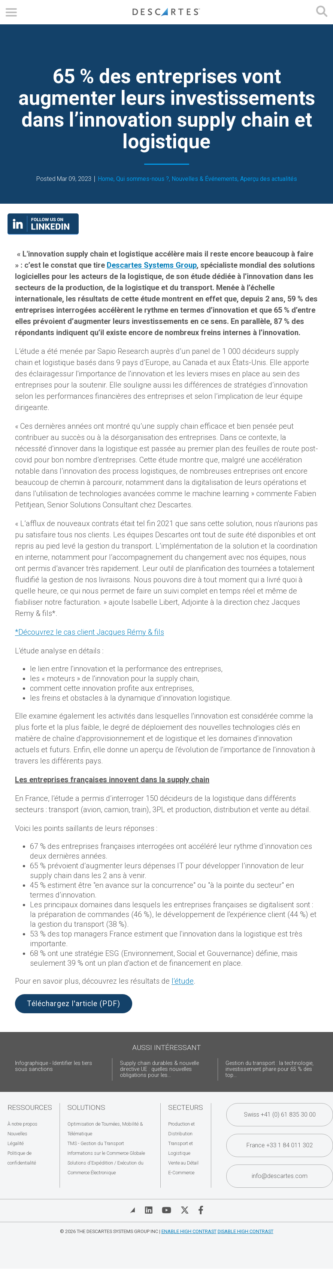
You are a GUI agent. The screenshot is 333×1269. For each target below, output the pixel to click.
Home (105, 179)
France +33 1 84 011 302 (279, 1145)
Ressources (29, 1107)
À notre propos (22, 1124)
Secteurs (185, 1107)
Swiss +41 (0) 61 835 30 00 (280, 1114)
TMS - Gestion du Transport (95, 1143)
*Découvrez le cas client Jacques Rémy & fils (89, 632)
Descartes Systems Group (152, 265)
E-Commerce (181, 1172)
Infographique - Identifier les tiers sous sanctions (53, 1066)
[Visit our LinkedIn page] (43, 232)
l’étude (183, 981)
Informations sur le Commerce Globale (106, 1153)
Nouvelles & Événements (204, 179)
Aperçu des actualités (268, 179)
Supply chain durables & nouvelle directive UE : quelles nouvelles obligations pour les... (159, 1069)
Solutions (86, 1107)
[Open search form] (321, 12)
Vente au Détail (183, 1163)
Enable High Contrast (189, 1231)
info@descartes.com (280, 1176)
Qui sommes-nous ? (142, 179)
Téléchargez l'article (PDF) (73, 1003)
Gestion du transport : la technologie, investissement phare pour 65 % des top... (269, 1069)
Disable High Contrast (245, 1231)
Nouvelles (17, 1133)
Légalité (15, 1143)
